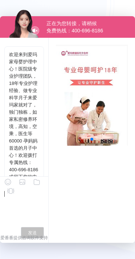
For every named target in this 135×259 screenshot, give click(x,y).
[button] (91, 139)
